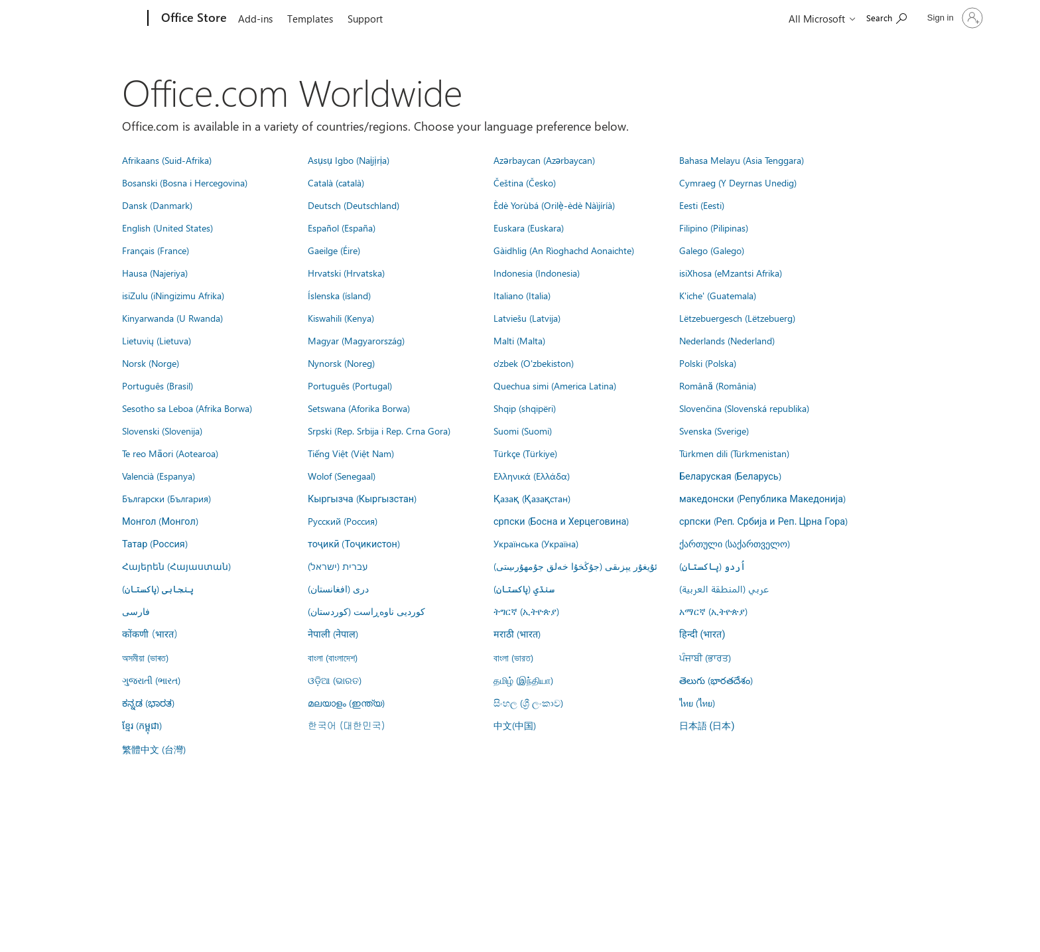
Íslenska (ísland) (339, 295)
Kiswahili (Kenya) (341, 317)
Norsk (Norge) (150, 363)
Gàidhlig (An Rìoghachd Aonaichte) (563, 250)
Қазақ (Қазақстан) (531, 498)
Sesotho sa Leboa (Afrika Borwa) (187, 408)
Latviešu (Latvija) (526, 317)
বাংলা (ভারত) (513, 657)
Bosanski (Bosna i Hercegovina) (184, 182)
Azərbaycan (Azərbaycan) (544, 160)
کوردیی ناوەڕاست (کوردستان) (366, 611)
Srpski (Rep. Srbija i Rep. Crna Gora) (379, 430)
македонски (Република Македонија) (762, 498)
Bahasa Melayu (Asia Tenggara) (741, 160)
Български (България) (166, 498)
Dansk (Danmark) (157, 205)
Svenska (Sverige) (714, 430)
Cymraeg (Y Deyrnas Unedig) (738, 182)
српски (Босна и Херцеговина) (561, 520)
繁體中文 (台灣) (154, 749)
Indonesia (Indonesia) (536, 272)
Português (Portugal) (350, 385)
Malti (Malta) (519, 340)
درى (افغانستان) (338, 588)
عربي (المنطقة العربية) (724, 588)
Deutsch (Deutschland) (353, 205)
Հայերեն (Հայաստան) (176, 566)
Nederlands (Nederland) (727, 340)
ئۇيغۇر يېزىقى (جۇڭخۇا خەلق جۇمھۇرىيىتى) (575, 566)
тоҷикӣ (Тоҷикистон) (354, 543)
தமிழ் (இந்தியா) (523, 680)
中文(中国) (514, 725)
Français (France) (155, 250)
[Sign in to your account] (953, 18)
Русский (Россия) (342, 520)
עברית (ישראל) (337, 566)
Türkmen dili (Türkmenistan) (734, 453)
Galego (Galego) (711, 250)
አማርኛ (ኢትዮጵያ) (713, 611)
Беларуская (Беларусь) (730, 475)
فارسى (136, 611)
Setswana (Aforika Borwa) (359, 408)
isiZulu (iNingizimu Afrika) (173, 295)
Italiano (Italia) (522, 295)
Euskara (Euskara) (528, 227)
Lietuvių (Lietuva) (156, 340)
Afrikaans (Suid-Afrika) (167, 160)
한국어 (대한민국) (346, 725)
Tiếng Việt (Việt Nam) (351, 453)
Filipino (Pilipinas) (713, 227)
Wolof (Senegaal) (341, 475)
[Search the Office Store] (886, 17)
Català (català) (336, 182)
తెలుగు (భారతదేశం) (716, 680)
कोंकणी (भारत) (150, 633)
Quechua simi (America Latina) (554, 385)
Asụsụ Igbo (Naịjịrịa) (348, 160)
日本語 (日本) (707, 726)
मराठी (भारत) (517, 633)
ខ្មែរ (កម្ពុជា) (142, 725)
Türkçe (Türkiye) (525, 453)
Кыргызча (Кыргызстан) (362, 498)
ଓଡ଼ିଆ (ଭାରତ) (334, 680)
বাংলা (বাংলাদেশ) (333, 657)
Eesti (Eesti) (701, 205)
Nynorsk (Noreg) (341, 363)
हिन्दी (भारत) (702, 634)
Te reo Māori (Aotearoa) (170, 453)
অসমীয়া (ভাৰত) (145, 657)
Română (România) (717, 385)
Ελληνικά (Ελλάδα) (531, 475)
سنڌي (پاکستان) (523, 588)
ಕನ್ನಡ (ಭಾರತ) (148, 702)
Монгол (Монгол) (160, 520)
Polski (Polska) (707, 363)
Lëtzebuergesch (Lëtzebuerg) (737, 317)
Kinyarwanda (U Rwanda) (172, 317)
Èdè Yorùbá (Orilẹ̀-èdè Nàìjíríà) (554, 205)
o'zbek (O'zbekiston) (533, 363)
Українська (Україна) (535, 543)
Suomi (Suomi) (522, 430)
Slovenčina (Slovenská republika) (744, 408)
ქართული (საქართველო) (734, 543)
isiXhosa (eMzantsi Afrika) (730, 272)
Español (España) (341, 227)
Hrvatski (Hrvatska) (346, 272)
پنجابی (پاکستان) (158, 588)
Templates (310, 18)
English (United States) (167, 227)
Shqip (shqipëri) (524, 408)
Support (365, 18)
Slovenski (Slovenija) (162, 430)
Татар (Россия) (155, 543)
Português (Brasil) (157, 385)
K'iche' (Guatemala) (717, 295)
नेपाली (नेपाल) (333, 633)
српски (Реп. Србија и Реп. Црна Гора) (763, 520)
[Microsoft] (97, 18)
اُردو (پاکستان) (712, 566)
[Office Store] (193, 18)
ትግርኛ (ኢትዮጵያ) (526, 611)
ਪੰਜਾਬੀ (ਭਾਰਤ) (705, 657)
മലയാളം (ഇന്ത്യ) (346, 702)
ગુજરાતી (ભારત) (151, 680)
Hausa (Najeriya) (155, 272)
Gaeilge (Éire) (334, 250)
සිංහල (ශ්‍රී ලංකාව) (528, 702)
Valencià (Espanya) (158, 475)
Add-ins (255, 18)
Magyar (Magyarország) (356, 340)
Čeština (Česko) (524, 182)
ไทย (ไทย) (697, 702)
